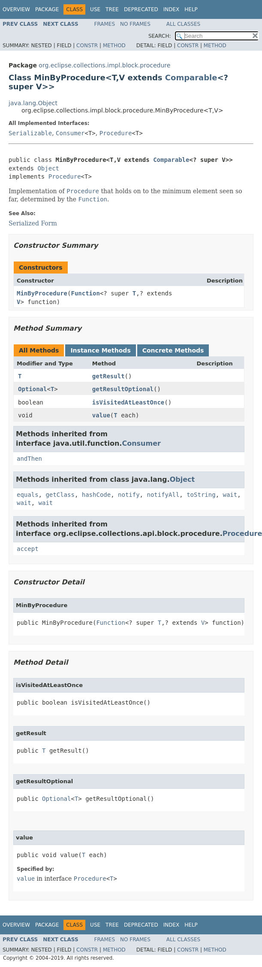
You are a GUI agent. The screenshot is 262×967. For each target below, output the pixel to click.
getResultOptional (123, 389)
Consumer (70, 133)
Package (47, 9)
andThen (29, 458)
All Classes (183, 24)
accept (28, 548)
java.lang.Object (33, 103)
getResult (108, 376)
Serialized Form (33, 223)
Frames (104, 24)
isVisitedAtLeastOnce (128, 402)
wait (230, 494)
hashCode (96, 494)
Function (85, 293)
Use (95, 9)
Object (48, 168)
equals (28, 494)
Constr (87, 46)
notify (129, 494)
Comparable (191, 77)
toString (201, 494)
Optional (32, 389)
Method (114, 46)
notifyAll (163, 494)
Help (191, 9)
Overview (16, 9)
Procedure (115, 133)
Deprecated (141, 9)
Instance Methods (100, 350)
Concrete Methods (173, 350)
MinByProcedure (42, 293)
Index (171, 9)
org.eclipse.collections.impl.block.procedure (104, 65)
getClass (59, 494)
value (101, 415)
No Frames (135, 24)
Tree (112, 9)
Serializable (30, 133)
